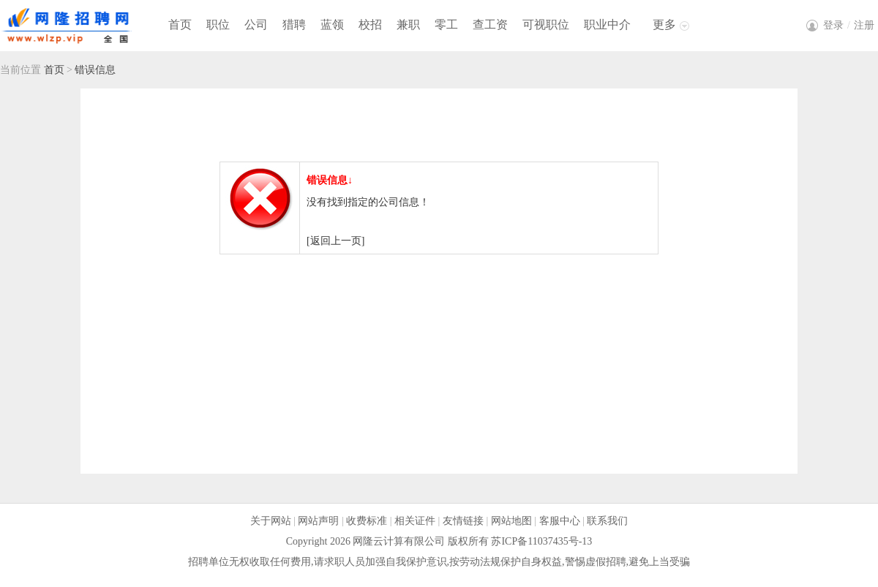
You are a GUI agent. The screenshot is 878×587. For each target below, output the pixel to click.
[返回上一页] (335, 240)
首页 (180, 24)
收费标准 (366, 520)
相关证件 (414, 520)
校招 (370, 24)
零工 (446, 24)
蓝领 (332, 24)
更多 (664, 24)
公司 (256, 24)
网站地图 (511, 520)
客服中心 (559, 520)
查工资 (490, 24)
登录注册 (848, 25)
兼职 (408, 24)
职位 (218, 24)
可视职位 (545, 24)
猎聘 (294, 24)
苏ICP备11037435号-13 (541, 541)
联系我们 (607, 520)
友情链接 (463, 520)
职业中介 (607, 24)
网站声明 (318, 520)
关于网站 (270, 520)
